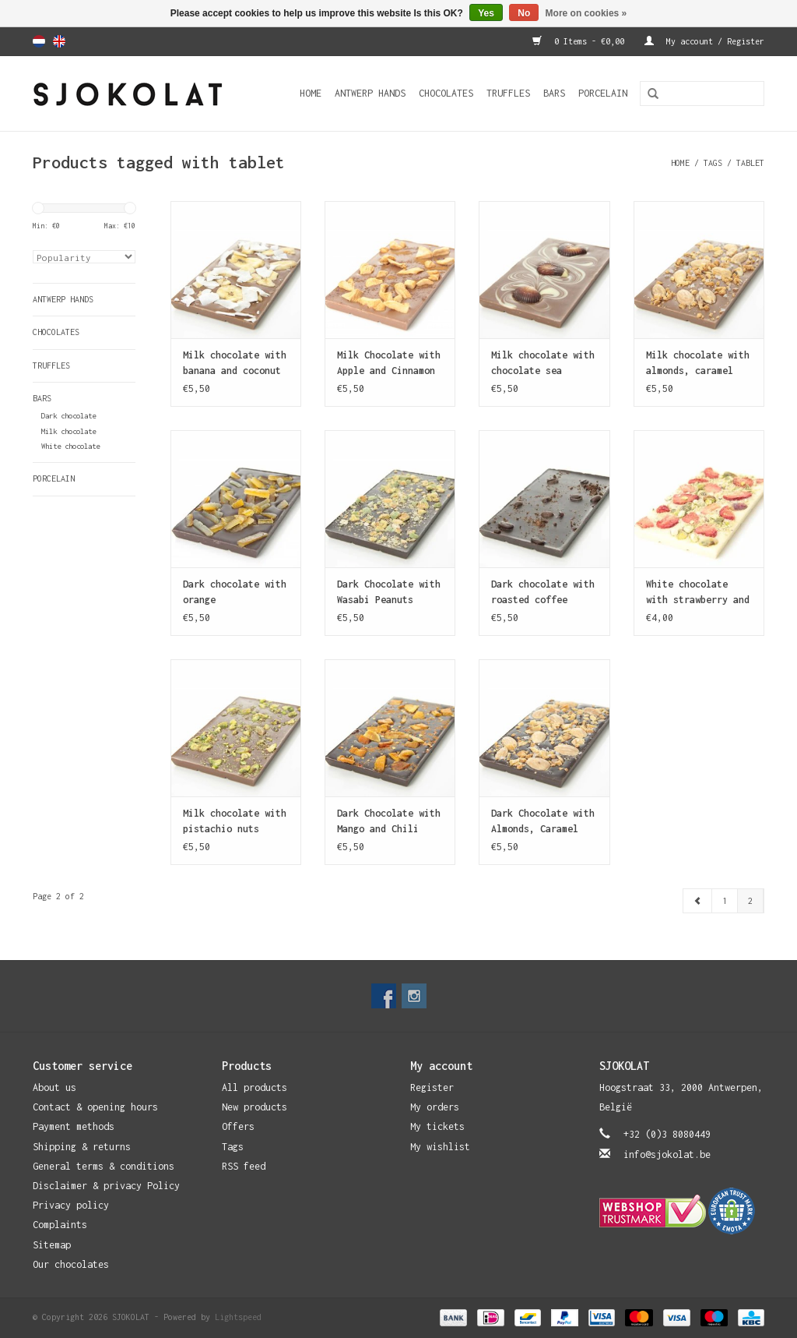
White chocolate (70, 446)
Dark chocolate (68, 415)
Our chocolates (71, 1264)
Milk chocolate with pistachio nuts (234, 821)
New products (254, 1107)
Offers (238, 1126)
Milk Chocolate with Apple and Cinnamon (389, 362)
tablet (750, 163)
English (59, 41)
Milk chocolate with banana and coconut (234, 362)
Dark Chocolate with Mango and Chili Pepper (389, 822)
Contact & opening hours (95, 1107)
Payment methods (73, 1126)
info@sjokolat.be (667, 1154)
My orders (434, 1107)
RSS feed (243, 1166)
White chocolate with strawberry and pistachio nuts (698, 593)
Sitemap (52, 1245)
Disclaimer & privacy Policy (106, 1185)
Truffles (508, 93)
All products (254, 1087)
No (524, 13)
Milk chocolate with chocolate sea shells (543, 364)
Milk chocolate (68, 431)
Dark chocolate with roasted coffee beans (543, 593)
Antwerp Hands (370, 93)
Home (310, 93)
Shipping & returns (82, 1147)
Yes (486, 13)
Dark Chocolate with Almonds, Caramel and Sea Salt (543, 822)
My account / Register (704, 41)
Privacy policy (71, 1205)
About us (54, 1087)
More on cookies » (586, 13)
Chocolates (446, 93)
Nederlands (39, 41)
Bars (554, 93)
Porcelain (602, 93)
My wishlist (440, 1147)
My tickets (437, 1126)
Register (432, 1087)
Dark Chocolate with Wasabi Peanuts (389, 591)
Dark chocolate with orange (234, 591)
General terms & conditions (103, 1166)
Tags (713, 163)
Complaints (60, 1224)
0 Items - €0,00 (580, 41)
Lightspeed (238, 1317)
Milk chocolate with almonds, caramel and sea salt (698, 364)
